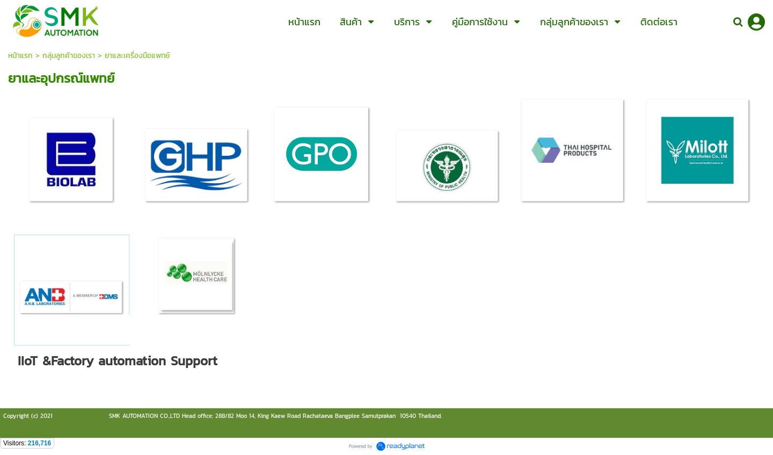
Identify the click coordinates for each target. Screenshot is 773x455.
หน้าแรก (20, 55)
